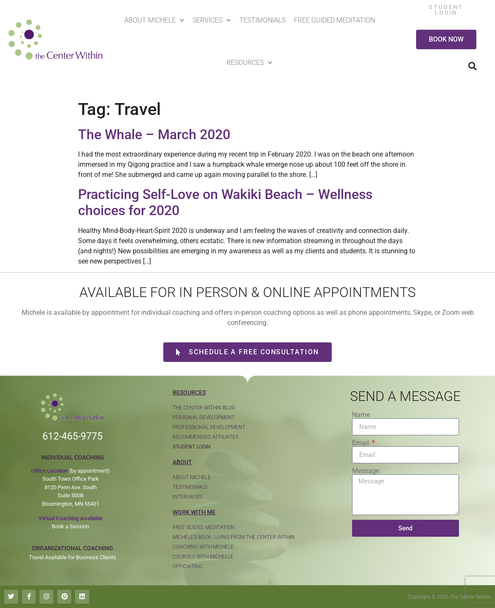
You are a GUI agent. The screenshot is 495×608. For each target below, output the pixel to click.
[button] (472, 66)
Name (361, 415)
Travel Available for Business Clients (72, 557)
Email (361, 443)
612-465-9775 (72, 436)
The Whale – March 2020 (154, 134)
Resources (249, 62)
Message (365, 471)
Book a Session (70, 526)
